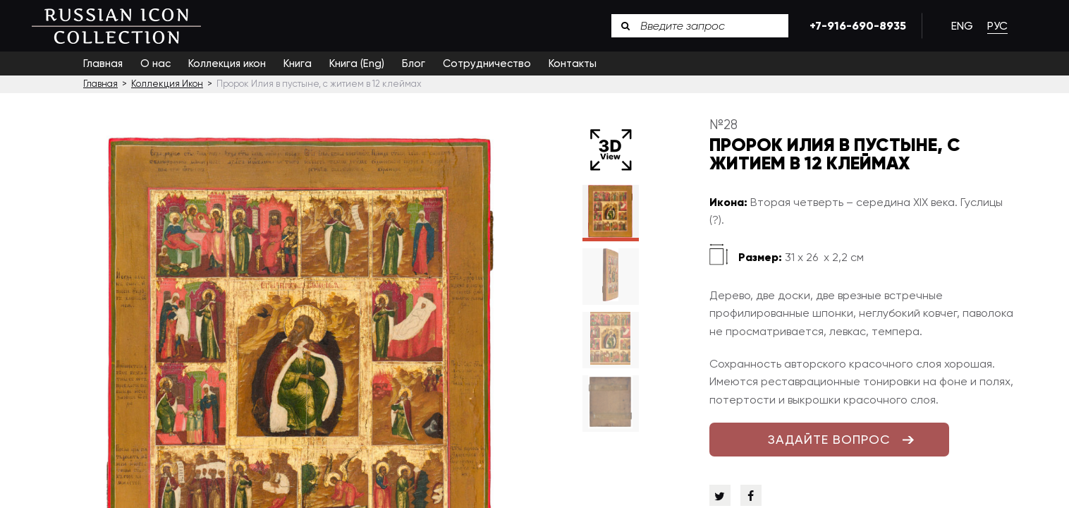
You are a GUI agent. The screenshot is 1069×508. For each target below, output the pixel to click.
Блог (413, 63)
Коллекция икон (227, 63)
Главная (103, 63)
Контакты (573, 63)
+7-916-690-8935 (855, 25)
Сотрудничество (487, 63)
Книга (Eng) (356, 63)
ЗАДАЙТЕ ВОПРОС (829, 439)
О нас (155, 63)
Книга (297, 63)
